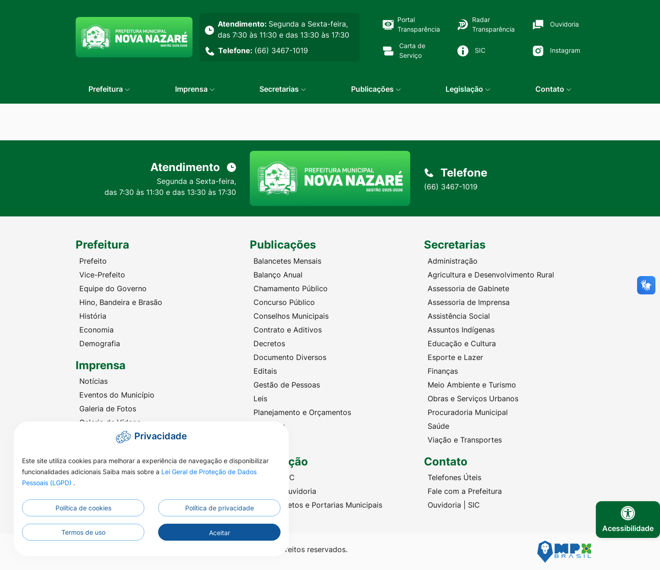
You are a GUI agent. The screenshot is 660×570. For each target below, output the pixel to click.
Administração (453, 261)
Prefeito (93, 261)
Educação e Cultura (462, 343)
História (92, 316)
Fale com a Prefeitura (465, 491)
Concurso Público (284, 302)
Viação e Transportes (465, 439)
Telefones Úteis (454, 477)
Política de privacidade (219, 508)
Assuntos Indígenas (461, 329)
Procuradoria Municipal (468, 412)
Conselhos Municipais (291, 316)
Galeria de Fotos (107, 408)
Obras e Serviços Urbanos (473, 398)
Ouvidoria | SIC (454, 504)
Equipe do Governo (113, 288)
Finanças (443, 371)
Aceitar (219, 533)
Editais (265, 371)
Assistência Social (459, 316)
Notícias (93, 381)
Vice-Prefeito (102, 274)
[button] (109, 89)
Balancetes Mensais (287, 261)
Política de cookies (83, 508)
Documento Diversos (289, 357)
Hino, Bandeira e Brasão (120, 302)
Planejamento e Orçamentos (302, 412)
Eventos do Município (116, 394)
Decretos (269, 343)
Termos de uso (83, 532)
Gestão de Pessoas (286, 384)
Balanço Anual (277, 274)
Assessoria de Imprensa (469, 302)
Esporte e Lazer (455, 357)
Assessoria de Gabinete (468, 288)
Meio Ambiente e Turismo (472, 384)
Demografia (99, 343)
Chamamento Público (290, 288)
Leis (260, 398)
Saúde (438, 426)
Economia (96, 329)
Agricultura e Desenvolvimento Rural (491, 274)
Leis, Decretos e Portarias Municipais (317, 504)
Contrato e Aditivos (287, 329)
